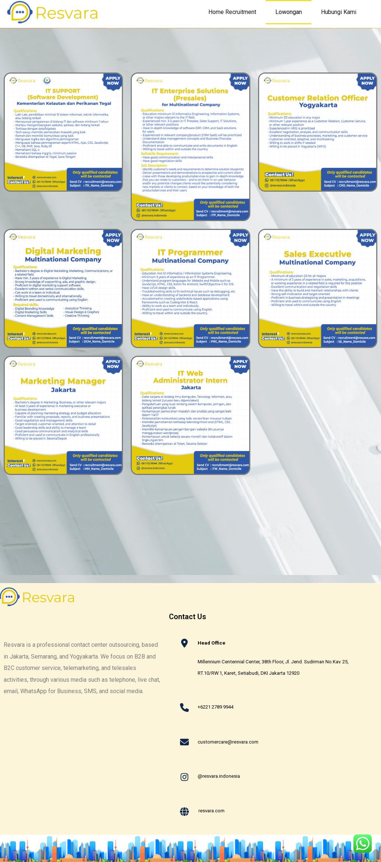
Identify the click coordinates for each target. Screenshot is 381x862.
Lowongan (288, 11)
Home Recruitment (232, 11)
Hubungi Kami (343, 11)
